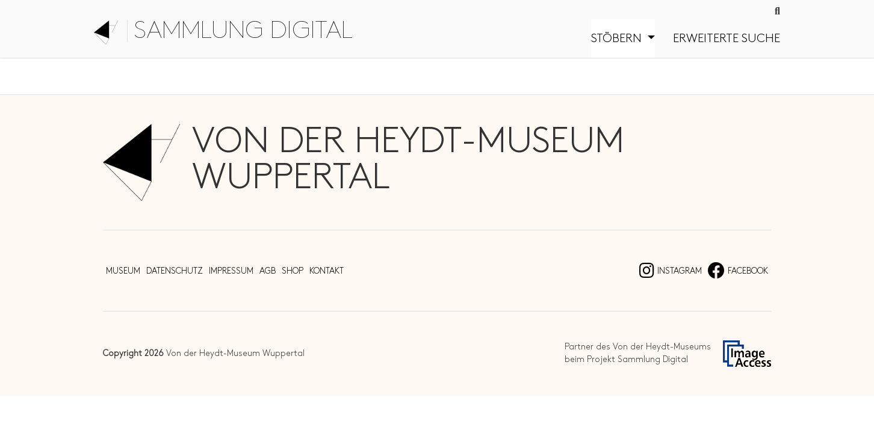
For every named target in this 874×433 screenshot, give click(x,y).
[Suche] (777, 12)
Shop (292, 271)
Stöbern (618, 38)
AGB (267, 271)
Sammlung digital (243, 31)
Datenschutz (174, 271)
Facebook (738, 270)
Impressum (231, 271)
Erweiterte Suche (726, 38)
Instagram (670, 270)
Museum (123, 271)
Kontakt (326, 271)
